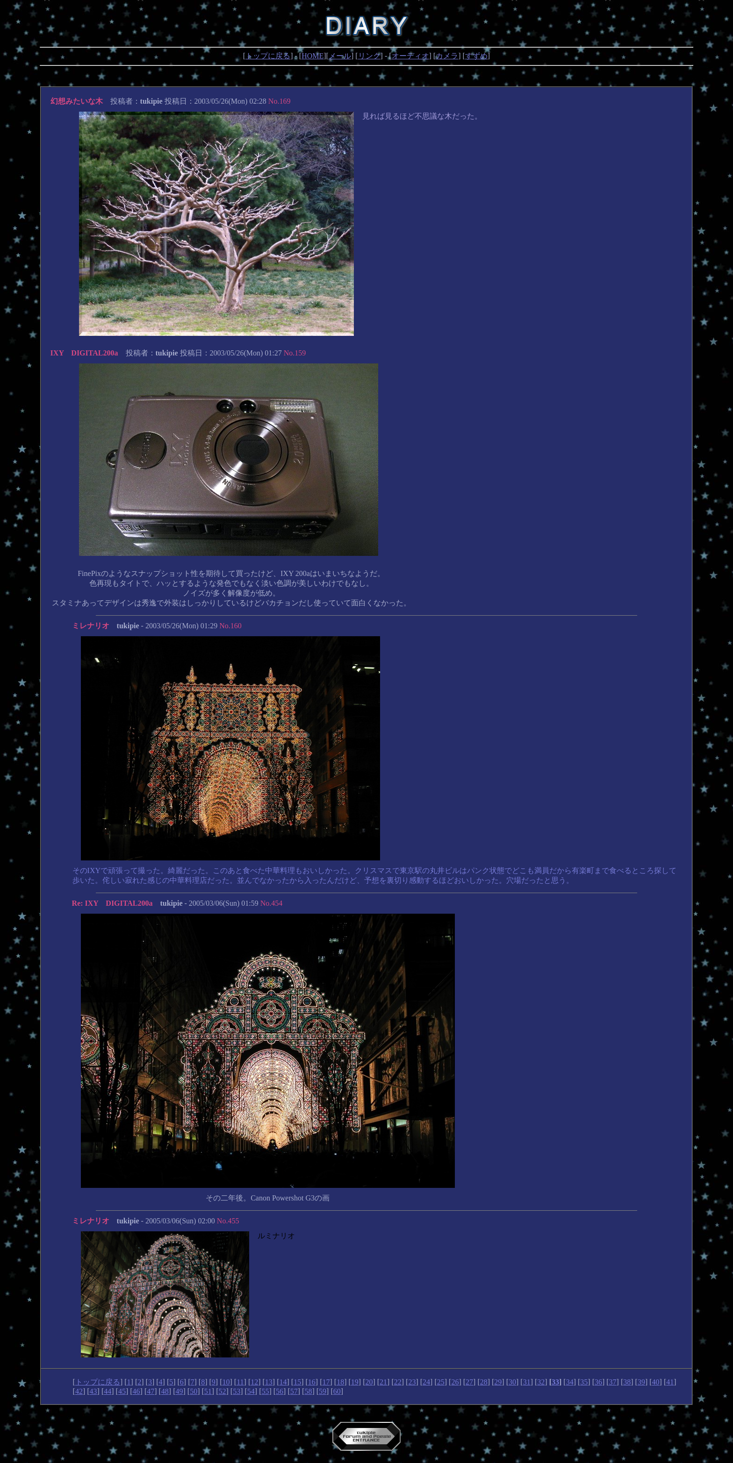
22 (398, 1382)
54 (251, 1391)
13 (269, 1382)
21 (383, 1382)
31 (527, 1382)
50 (193, 1391)
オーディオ (410, 56)
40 (656, 1382)
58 (308, 1391)
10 (226, 1382)
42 (79, 1391)
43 (93, 1391)
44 (107, 1391)
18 (340, 1382)
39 (641, 1382)
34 (570, 1382)
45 (122, 1391)
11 (240, 1382)
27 (469, 1382)
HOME (312, 56)
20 (369, 1382)
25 (441, 1382)
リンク (369, 56)
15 (297, 1382)
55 (265, 1391)
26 (455, 1382)
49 (179, 1391)
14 (283, 1382)
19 (355, 1382)
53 (236, 1391)
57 (294, 1391)
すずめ (476, 56)
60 (337, 1391)
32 (541, 1382)
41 (670, 1382)
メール (340, 56)
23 (412, 1382)
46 (136, 1391)
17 (326, 1382)
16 (312, 1382)
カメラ (447, 56)
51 (208, 1391)
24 (426, 1382)
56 (279, 1391)
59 (322, 1391)
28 (484, 1382)
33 (555, 1382)
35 (584, 1382)
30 (512, 1382)
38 (627, 1382)
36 (598, 1382)
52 (222, 1391)
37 (613, 1382)
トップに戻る (267, 56)
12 (254, 1382)
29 (498, 1382)
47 (150, 1391)
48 (165, 1391)
